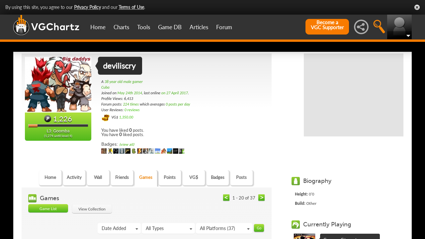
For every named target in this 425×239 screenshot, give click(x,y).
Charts (121, 27)
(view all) (126, 144)
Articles (199, 27)
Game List (48, 208)
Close (417, 7)
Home (98, 27)
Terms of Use (131, 7)
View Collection (92, 208)
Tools (143, 27)
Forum (224, 27)
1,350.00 (126, 117)
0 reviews (132, 110)
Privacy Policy (87, 7)
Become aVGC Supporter (327, 25)
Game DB (170, 27)
